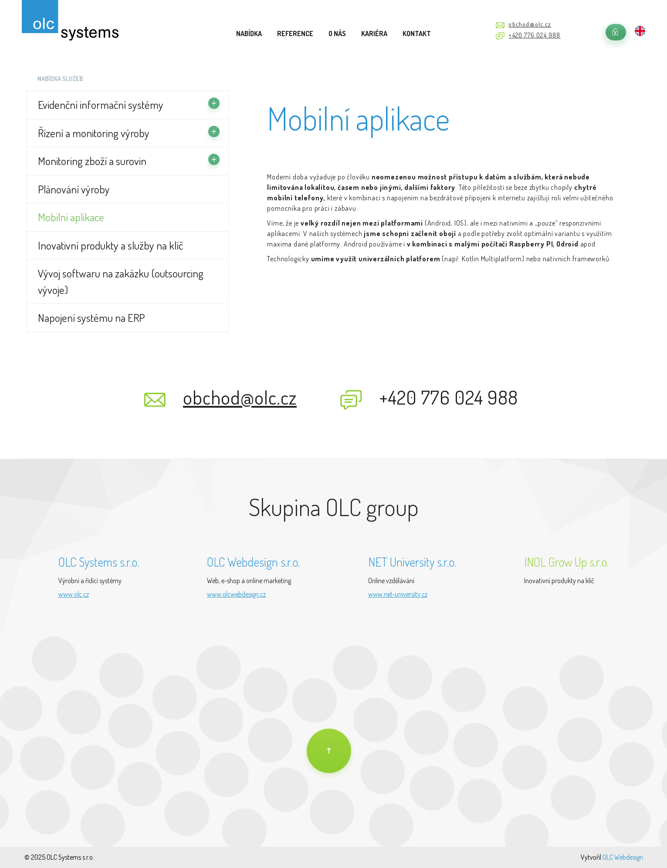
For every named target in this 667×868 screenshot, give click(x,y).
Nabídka (249, 33)
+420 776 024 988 (534, 35)
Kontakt (417, 33)
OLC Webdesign (623, 857)
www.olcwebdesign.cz (236, 594)
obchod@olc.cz (529, 24)
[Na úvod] (329, 751)
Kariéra (374, 33)
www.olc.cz (73, 594)
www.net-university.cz (397, 594)
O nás (337, 33)
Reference (295, 33)
